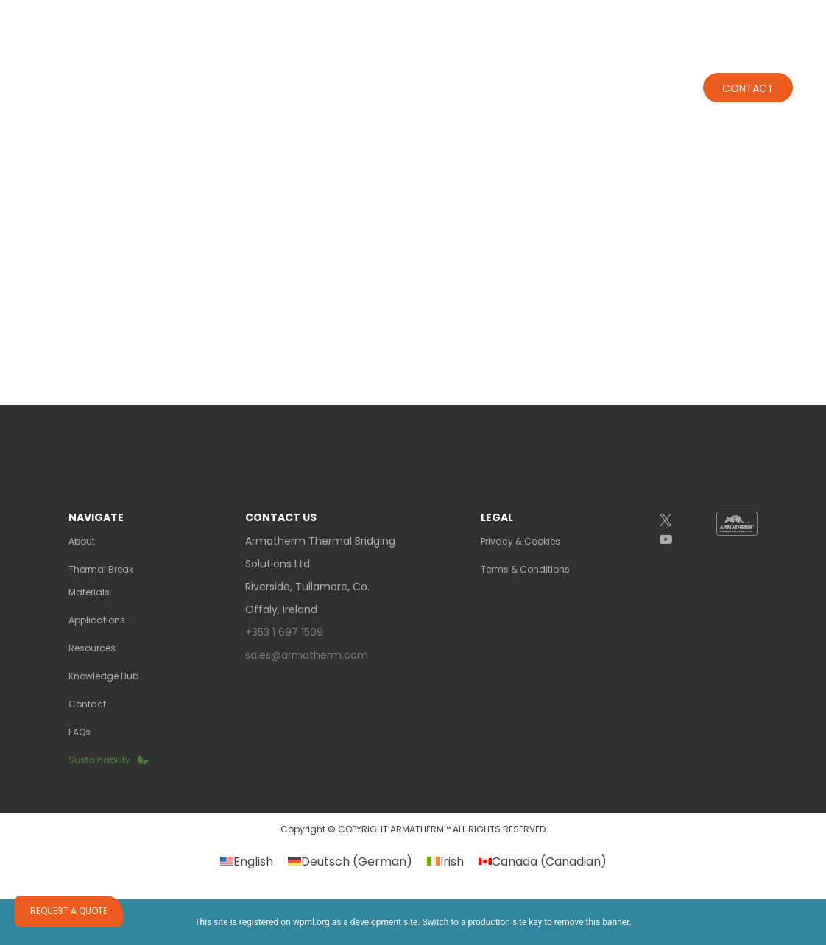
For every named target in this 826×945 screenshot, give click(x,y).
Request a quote (68, 911)
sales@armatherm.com (306, 655)
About (200, 74)
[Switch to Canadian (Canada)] (542, 862)
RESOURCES (535, 74)
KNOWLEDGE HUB (639, 74)
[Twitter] (678, 521)
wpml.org (311, 922)
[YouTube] (678, 540)
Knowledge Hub (103, 676)
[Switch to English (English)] (246, 862)
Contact (748, 75)
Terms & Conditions (525, 569)
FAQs (79, 732)
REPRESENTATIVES (497, 13)
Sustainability (99, 760)
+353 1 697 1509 (685, 20)
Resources (92, 648)
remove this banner (591, 922)
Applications (431, 74)
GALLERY (598, 13)
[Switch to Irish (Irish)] (445, 862)
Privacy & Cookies (520, 541)
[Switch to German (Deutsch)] (350, 862)
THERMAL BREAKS (307, 74)
